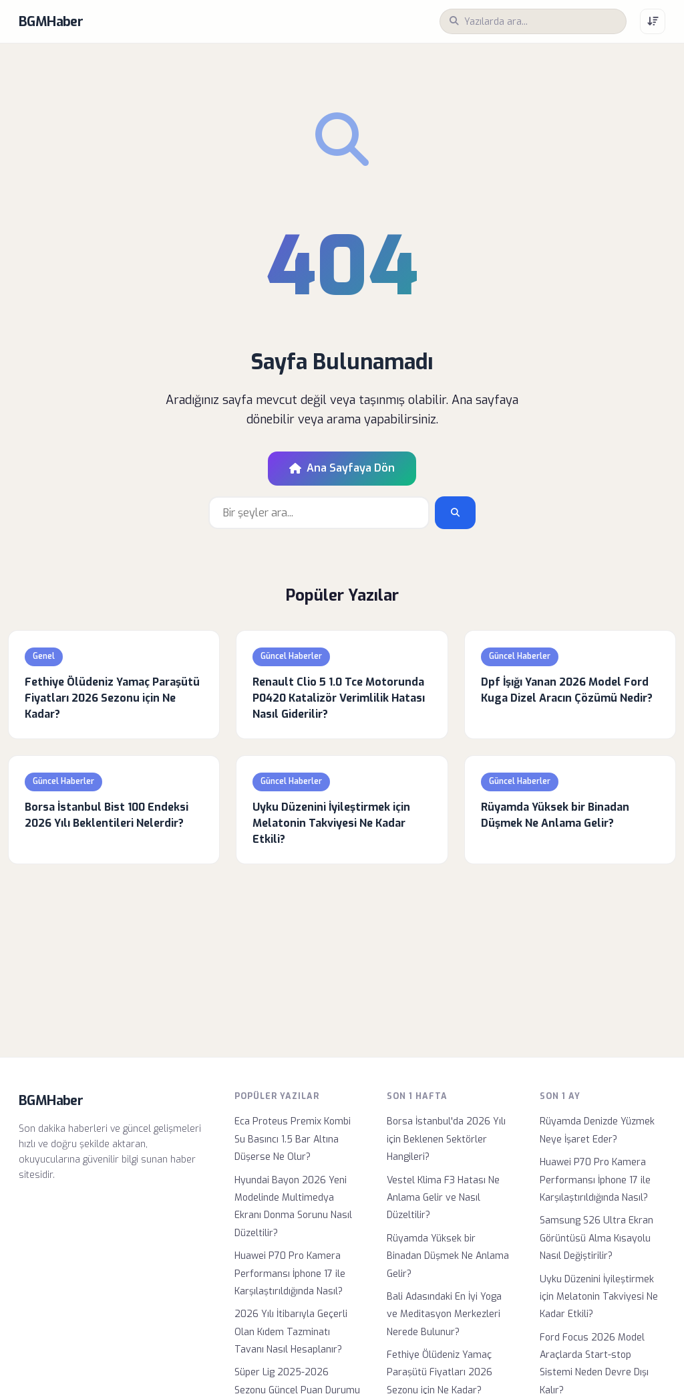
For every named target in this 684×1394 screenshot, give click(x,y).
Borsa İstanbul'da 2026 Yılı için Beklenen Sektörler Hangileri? (446, 1139)
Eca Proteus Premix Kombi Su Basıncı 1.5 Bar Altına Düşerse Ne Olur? (292, 1139)
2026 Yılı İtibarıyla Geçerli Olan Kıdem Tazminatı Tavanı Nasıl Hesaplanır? (290, 1332)
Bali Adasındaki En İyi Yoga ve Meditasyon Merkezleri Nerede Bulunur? (444, 1314)
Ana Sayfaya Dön (342, 468)
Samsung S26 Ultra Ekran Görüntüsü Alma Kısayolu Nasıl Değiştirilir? (596, 1238)
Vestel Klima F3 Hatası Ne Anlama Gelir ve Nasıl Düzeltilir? (443, 1198)
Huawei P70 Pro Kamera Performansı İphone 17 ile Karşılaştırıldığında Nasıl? (289, 1274)
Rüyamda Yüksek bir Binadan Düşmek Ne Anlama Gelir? (448, 1256)
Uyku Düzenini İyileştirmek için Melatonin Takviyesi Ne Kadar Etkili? (599, 1297)
